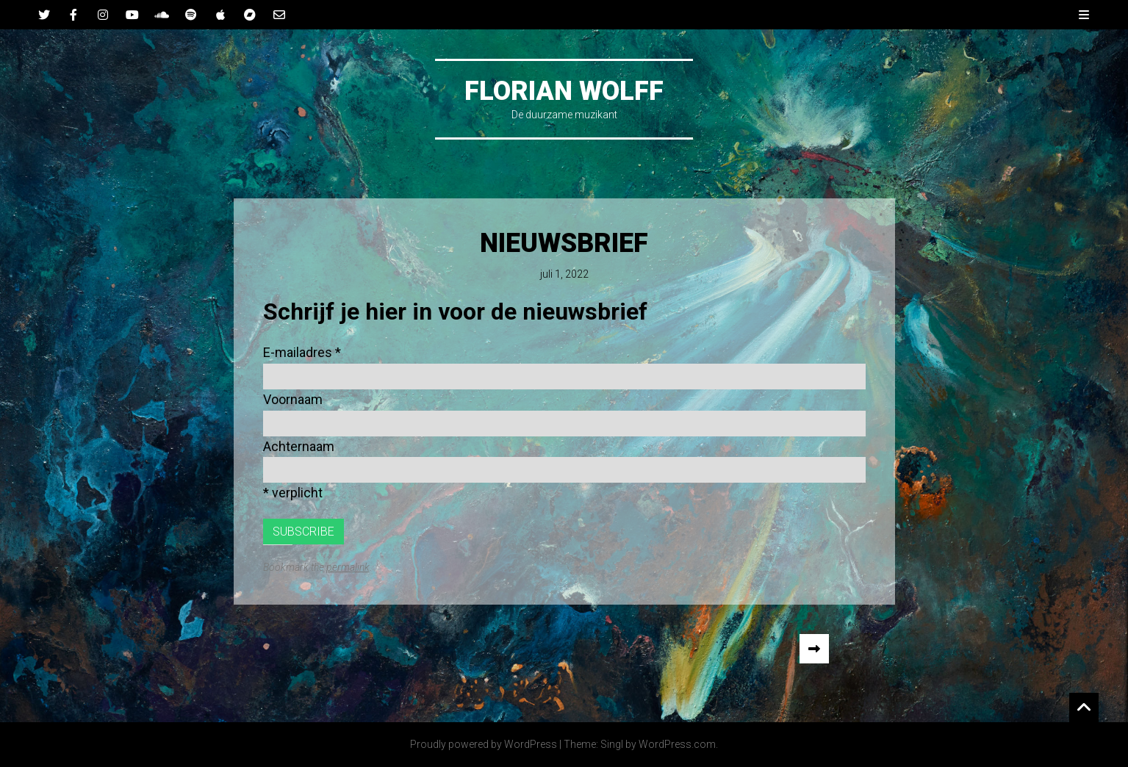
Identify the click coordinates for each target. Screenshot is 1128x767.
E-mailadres (302, 352)
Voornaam (293, 399)
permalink (348, 567)
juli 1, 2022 (564, 274)
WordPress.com (677, 744)
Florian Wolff (564, 91)
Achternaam (298, 446)
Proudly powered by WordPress (483, 744)
